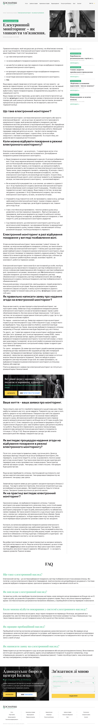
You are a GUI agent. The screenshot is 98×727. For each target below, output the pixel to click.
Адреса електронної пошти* (60, 681)
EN (89, 3)
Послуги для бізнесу (66, 3)
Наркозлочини (49, 712)
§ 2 (57, 277)
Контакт (79, 3)
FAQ (7, 80)
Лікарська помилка (30, 717)
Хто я (26, 3)
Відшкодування (55, 3)
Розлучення (86, 712)
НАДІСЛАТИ (73, 697)
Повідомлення (57, 686)
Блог (74, 3)
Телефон (77, 681)
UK (94, 3)
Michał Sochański (8, 37)
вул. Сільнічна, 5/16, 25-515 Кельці (18, 680)
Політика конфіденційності (12, 719)
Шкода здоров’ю (12, 717)
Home (4, 12)
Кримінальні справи (44, 3)
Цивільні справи (33, 3)
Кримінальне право (12, 12)
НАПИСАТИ (12, 393)
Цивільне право (74, 95)
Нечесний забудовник (67, 714)
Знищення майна (86, 714)
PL (91, 3)
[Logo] (10, 3)
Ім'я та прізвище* (57, 676)
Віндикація (49, 714)
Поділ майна (12, 714)
